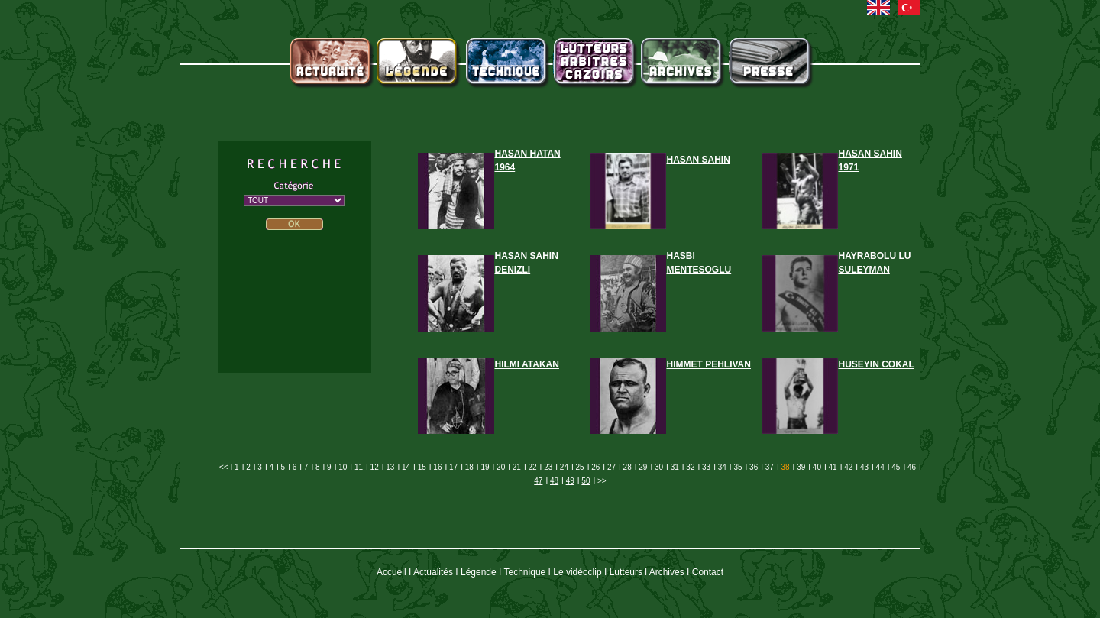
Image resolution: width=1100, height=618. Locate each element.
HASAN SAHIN (698, 159)
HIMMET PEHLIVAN (709, 364)
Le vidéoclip (577, 572)
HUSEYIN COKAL (876, 364)
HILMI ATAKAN (527, 364)
